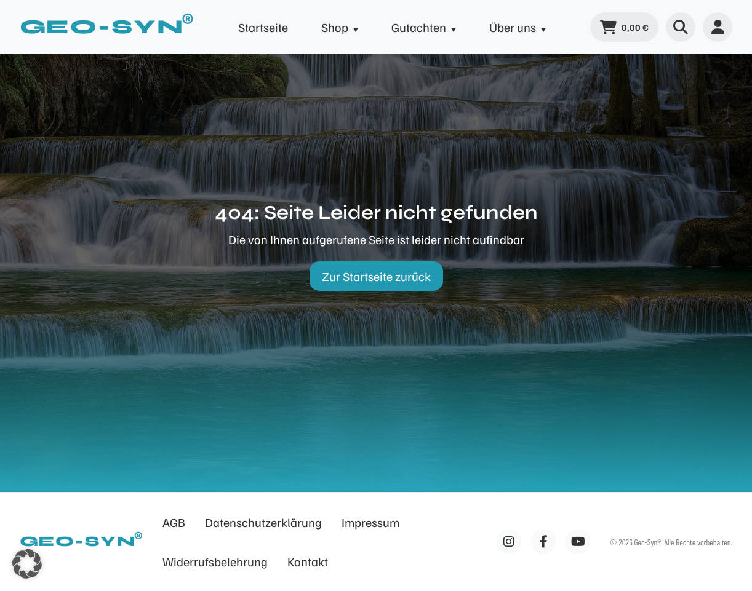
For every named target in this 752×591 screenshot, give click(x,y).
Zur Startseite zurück (376, 276)
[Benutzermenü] (717, 27)
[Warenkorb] (624, 27)
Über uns (512, 27)
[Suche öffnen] (680, 27)
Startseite (263, 27)
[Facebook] (509, 542)
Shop (334, 27)
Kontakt (307, 561)
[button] (27, 564)
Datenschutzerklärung (263, 522)
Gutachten (418, 27)
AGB (173, 522)
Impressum (370, 522)
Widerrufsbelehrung (215, 561)
